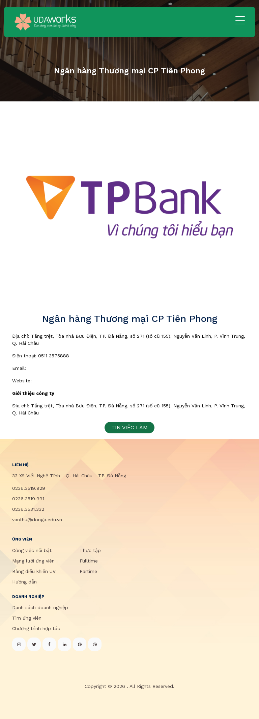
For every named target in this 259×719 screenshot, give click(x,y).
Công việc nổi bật (32, 550)
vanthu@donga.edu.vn (37, 519)
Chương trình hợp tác (36, 628)
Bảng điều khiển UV (34, 571)
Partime (88, 571)
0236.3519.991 (28, 498)
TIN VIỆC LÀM (129, 427)
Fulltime (89, 561)
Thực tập (90, 550)
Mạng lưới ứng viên (33, 561)
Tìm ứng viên (26, 618)
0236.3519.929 (28, 488)
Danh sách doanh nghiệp (40, 607)
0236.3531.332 (28, 509)
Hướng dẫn (24, 581)
